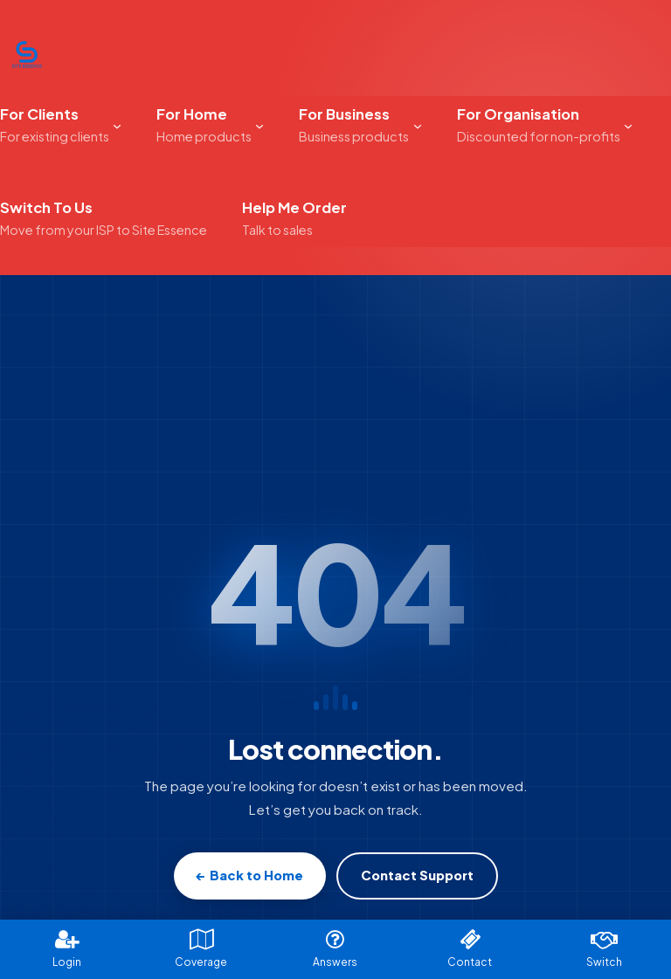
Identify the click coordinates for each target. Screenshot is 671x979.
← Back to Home (250, 875)
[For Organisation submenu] (628, 125)
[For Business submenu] (417, 125)
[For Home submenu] (259, 125)
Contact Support (417, 875)
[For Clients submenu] (117, 125)
